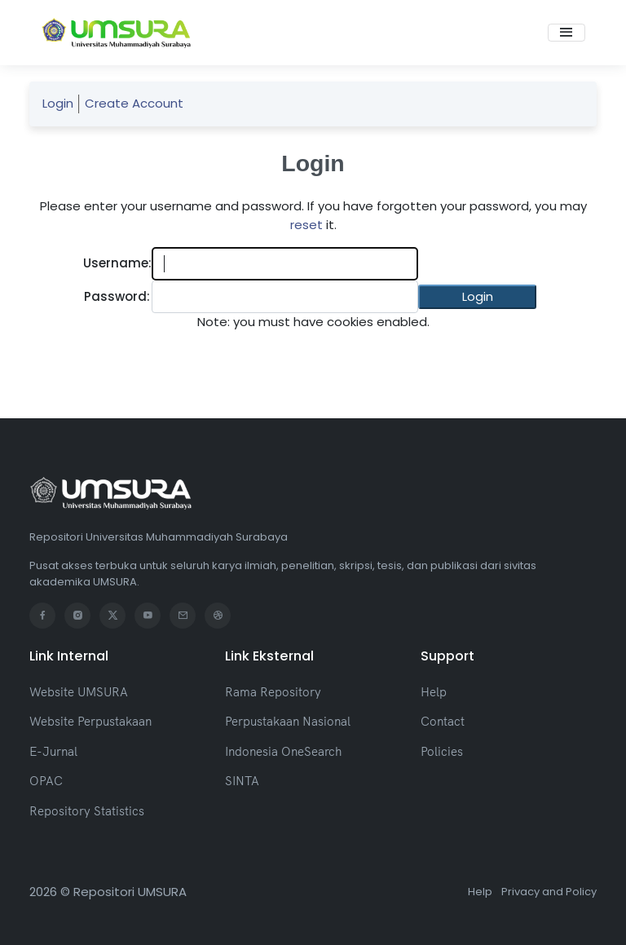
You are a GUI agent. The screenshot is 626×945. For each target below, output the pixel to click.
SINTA (242, 780)
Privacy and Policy (549, 891)
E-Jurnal (53, 751)
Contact (443, 721)
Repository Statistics (86, 811)
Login (57, 103)
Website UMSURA (78, 692)
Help (434, 692)
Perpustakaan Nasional (287, 721)
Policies (442, 751)
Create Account (134, 103)
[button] (477, 297)
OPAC (46, 780)
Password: (117, 296)
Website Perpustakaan (90, 721)
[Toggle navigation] (566, 33)
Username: (117, 263)
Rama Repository (273, 692)
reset (306, 224)
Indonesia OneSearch (283, 751)
